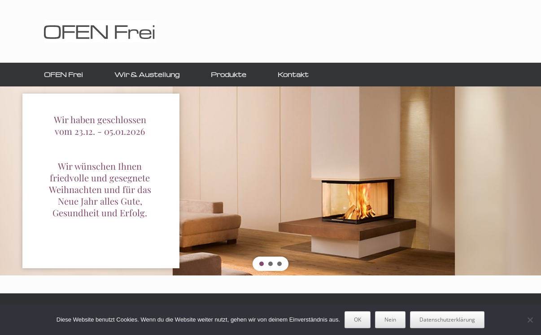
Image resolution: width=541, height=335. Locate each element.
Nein (390, 319)
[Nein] (529, 319)
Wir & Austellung (146, 74)
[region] (270, 180)
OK (357, 319)
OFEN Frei (63, 74)
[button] (261, 264)
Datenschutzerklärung (447, 319)
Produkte (228, 74)
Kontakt (293, 74)
